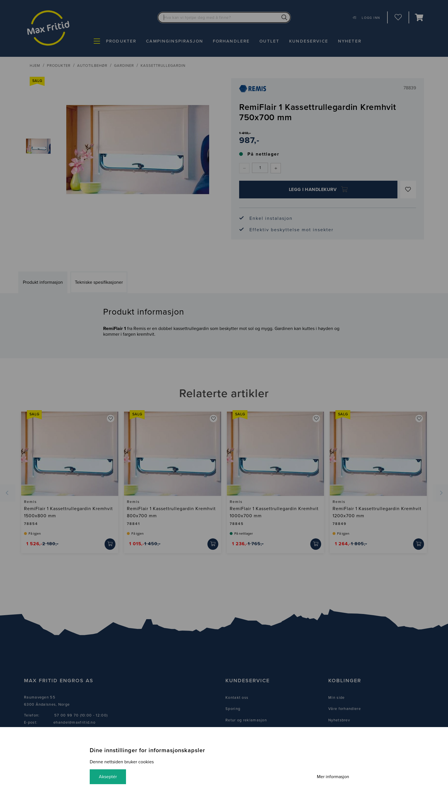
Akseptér (108, 777)
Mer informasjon (333, 777)
